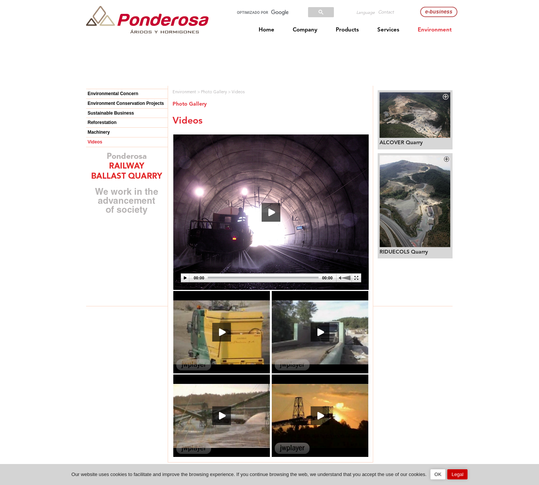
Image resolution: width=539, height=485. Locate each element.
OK (438, 474)
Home (266, 30)
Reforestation (102, 122)
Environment (435, 30)
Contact (386, 12)
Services (388, 30)
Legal (457, 474)
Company (305, 30)
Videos (95, 142)
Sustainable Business (111, 113)
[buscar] (266, 12)
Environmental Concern (113, 93)
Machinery (99, 132)
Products (347, 30)
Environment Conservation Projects (126, 103)
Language (365, 13)
